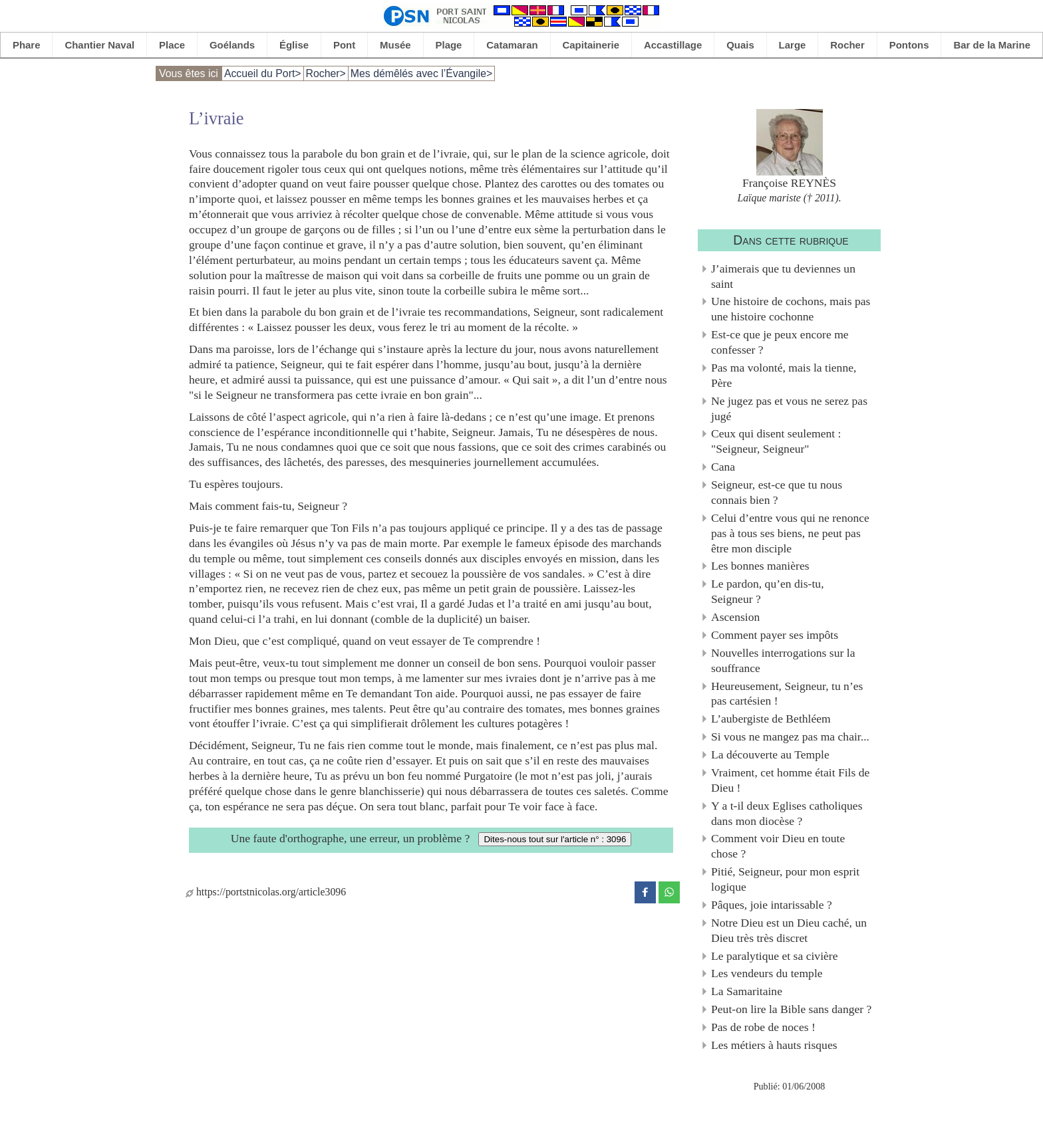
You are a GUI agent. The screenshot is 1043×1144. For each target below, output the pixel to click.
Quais (740, 45)
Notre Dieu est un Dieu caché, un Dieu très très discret (789, 930)
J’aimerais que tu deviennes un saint (783, 276)
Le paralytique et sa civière (774, 956)
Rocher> (326, 73)
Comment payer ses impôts (774, 634)
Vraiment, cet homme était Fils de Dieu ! (790, 780)
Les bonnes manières (760, 565)
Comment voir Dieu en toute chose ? (778, 846)
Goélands (232, 45)
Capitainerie (591, 45)
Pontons (909, 45)
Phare (27, 45)
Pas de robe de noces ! (763, 1027)
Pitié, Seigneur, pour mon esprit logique (785, 879)
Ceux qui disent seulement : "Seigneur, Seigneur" (776, 441)
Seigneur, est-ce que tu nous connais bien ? (776, 492)
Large (792, 45)
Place (172, 45)
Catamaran (511, 45)
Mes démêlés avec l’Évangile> (421, 73)
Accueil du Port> (262, 73)
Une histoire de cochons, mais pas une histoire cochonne (790, 308)
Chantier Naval (99, 45)
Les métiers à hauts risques (774, 1045)
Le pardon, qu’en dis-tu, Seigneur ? (767, 591)
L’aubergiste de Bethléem (771, 718)
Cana (723, 466)
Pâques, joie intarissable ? (771, 904)
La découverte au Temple (770, 754)
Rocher (847, 45)
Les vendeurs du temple (767, 973)
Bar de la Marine (991, 45)
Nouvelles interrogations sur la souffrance (783, 660)
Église (294, 45)
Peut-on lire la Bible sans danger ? (791, 1009)
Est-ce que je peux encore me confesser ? (780, 342)
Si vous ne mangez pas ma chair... (790, 736)
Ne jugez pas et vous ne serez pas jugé (789, 408)
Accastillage (673, 45)
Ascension (735, 617)
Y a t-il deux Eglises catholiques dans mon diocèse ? (787, 813)
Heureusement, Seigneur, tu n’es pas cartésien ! (787, 693)
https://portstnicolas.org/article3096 (266, 891)
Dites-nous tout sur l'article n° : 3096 (555, 839)
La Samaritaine (746, 991)
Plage (449, 45)
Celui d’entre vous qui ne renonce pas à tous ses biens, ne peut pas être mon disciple (790, 533)
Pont (344, 45)
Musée (395, 45)
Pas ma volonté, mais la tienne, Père (783, 375)
